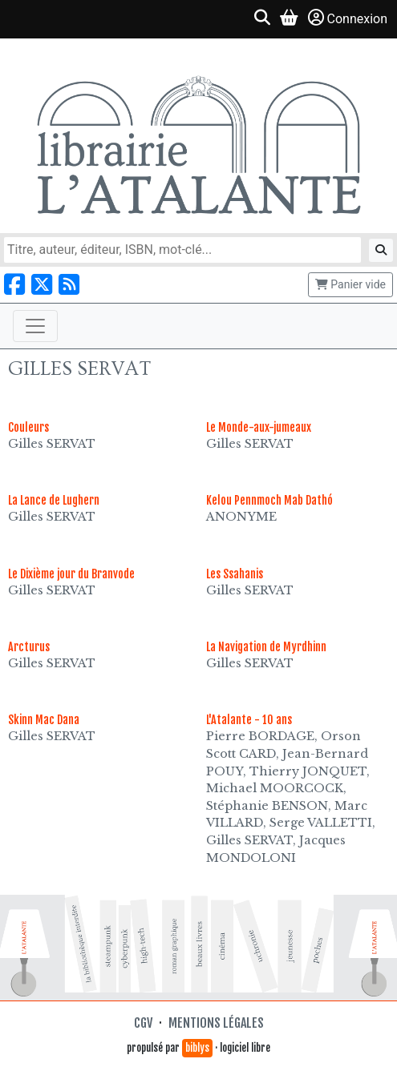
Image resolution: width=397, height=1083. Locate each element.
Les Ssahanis (234, 574)
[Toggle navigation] (35, 326)
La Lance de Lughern (53, 500)
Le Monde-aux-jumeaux (258, 427)
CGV (143, 1023)
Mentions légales (216, 1023)
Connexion (347, 18)
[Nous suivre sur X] (41, 285)
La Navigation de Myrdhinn (266, 647)
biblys (197, 1047)
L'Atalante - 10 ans (249, 720)
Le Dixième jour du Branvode (71, 574)
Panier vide (350, 284)
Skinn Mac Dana (43, 720)
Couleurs (28, 427)
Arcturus (29, 647)
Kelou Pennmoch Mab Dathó (269, 500)
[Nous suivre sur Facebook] (14, 285)
